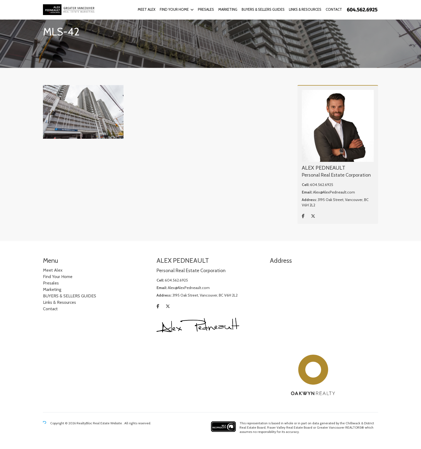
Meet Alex (146, 9)
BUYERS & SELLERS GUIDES (263, 9)
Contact (334, 9)
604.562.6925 (321, 184)
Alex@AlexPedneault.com (334, 192)
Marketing (227, 9)
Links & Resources (305, 9)
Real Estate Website (108, 423)
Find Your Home (174, 9)
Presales (206, 9)
